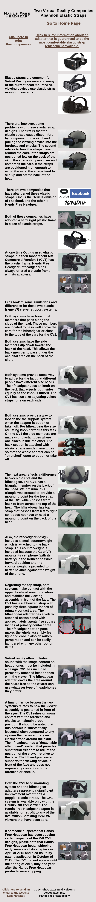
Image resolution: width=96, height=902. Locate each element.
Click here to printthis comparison (18, 40)
